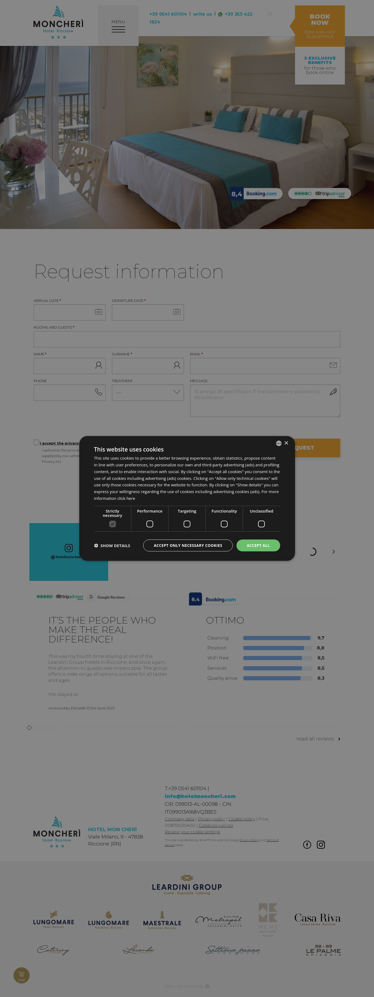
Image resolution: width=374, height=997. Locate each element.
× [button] (286, 443)
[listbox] (279, 443)
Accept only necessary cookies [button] (188, 545)
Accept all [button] (258, 545)
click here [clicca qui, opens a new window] (126, 498)
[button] (112, 545)
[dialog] (187, 498)
